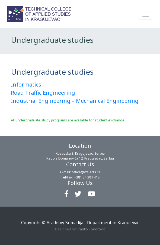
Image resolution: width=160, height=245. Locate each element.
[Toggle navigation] (145, 14)
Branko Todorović (90, 229)
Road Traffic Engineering (43, 92)
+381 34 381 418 (87, 177)
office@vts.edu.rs (86, 172)
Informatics (26, 84)
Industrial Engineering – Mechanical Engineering (75, 100)
